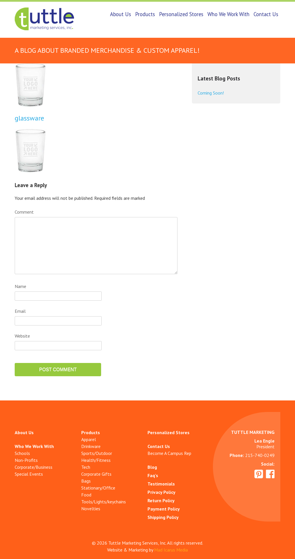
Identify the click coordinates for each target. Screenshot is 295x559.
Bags (86, 481)
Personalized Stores (181, 14)
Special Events (29, 474)
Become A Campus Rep (169, 453)
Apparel (88, 439)
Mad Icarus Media (171, 550)
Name (20, 286)
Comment (24, 212)
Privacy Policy (161, 492)
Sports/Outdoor (96, 453)
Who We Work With (228, 14)
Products (145, 14)
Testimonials (161, 484)
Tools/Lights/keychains (103, 502)
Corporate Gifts (96, 474)
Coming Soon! (211, 93)
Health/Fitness (96, 460)
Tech (85, 467)
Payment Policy (164, 509)
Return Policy (161, 500)
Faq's (153, 475)
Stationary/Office (98, 488)
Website (22, 336)
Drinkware (91, 446)
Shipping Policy (163, 517)
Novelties (90, 508)
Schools (22, 453)
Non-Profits (26, 460)
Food (86, 495)
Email (20, 311)
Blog (152, 467)
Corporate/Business (33, 467)
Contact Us (266, 14)
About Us (120, 14)
